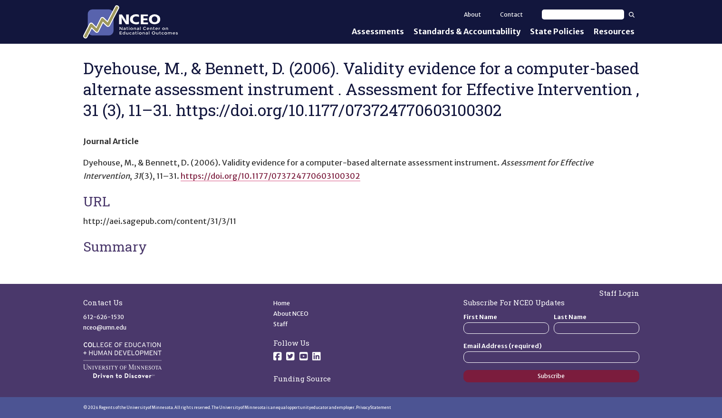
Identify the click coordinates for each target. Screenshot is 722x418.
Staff (280, 324)
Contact (511, 14)
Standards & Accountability (467, 31)
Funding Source (302, 378)
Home (281, 303)
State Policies (557, 31)
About (472, 14)
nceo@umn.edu (104, 327)
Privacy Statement (373, 407)
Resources (614, 31)
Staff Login (619, 293)
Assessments (378, 31)
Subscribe (551, 375)
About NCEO (290, 313)
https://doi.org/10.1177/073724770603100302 (270, 176)
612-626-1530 (103, 317)
